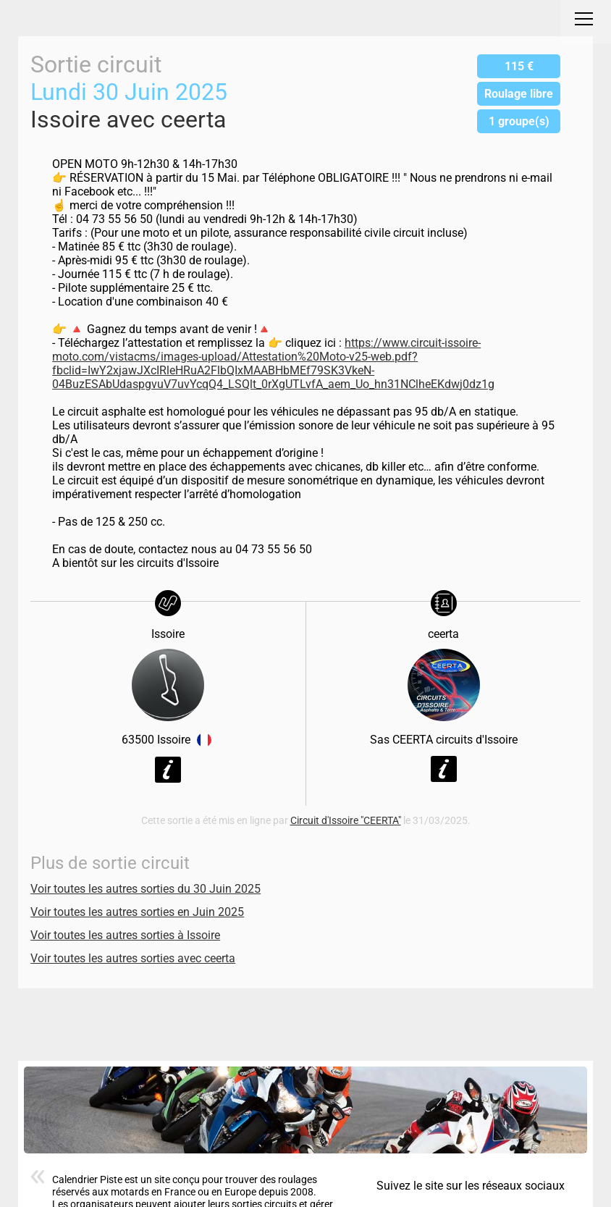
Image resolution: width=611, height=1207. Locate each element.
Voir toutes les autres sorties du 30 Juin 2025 (145, 889)
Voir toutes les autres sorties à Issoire (125, 935)
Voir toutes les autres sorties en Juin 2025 (137, 912)
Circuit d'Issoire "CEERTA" (345, 821)
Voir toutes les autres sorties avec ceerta (132, 958)
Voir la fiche (168, 770)
